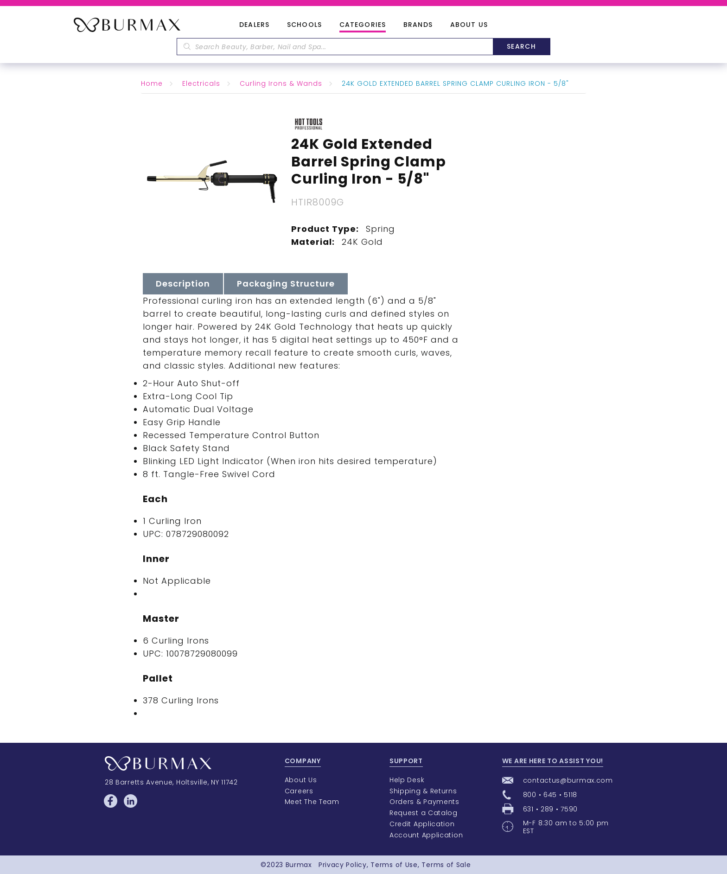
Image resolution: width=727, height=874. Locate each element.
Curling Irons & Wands (281, 83)
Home (152, 83)
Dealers (254, 25)
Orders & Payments (424, 801)
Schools (304, 25)
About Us (469, 25)
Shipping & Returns (423, 791)
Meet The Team (312, 801)
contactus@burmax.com (568, 780)
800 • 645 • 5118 (550, 794)
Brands (418, 25)
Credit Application (422, 824)
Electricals (201, 83)
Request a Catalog (423, 812)
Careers (299, 791)
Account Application (426, 835)
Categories (362, 25)
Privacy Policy (343, 864)
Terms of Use (393, 864)
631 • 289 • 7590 (550, 809)
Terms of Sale (446, 864)
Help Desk (406, 780)
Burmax (299, 864)
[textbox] (335, 46)
